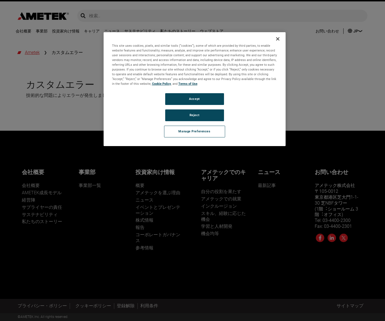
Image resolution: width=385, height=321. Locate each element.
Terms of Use (187, 84)
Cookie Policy (161, 84)
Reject (194, 115)
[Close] (278, 39)
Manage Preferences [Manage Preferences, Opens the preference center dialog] (194, 131)
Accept (194, 99)
